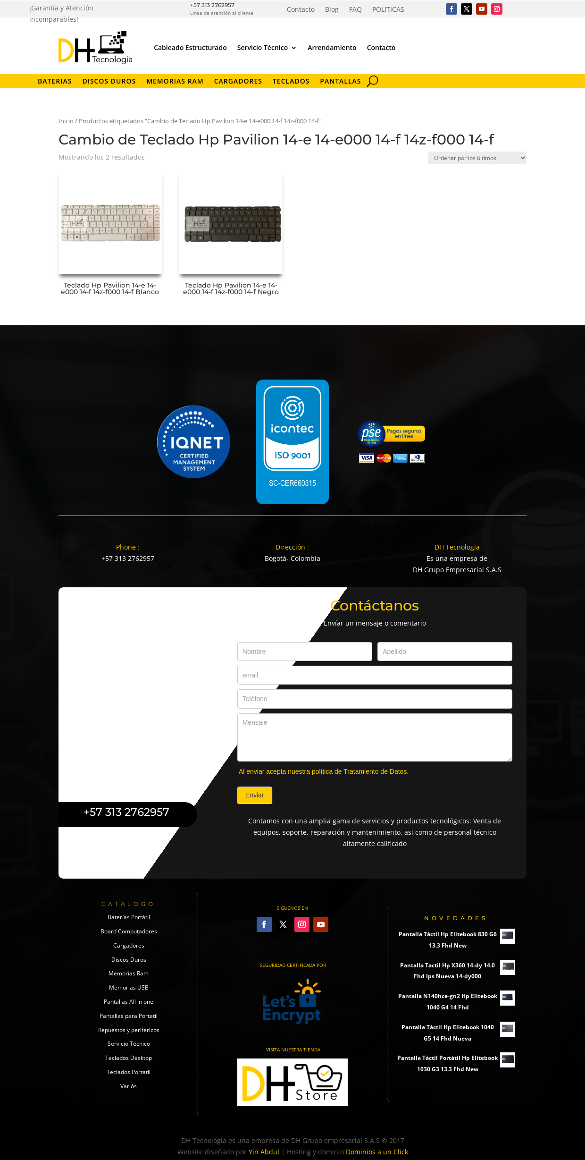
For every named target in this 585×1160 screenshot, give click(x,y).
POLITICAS (388, 10)
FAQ (355, 10)
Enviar (254, 795)
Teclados (291, 81)
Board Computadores (128, 931)
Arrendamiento (332, 47)
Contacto (301, 10)
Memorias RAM (175, 81)
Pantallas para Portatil (129, 1016)
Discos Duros (109, 81)
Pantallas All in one (128, 1002)
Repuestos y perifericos (128, 1030)
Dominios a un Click (377, 1151)
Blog (332, 10)
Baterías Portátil (129, 917)
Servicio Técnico (262, 47)
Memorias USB (129, 987)
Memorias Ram (129, 973)
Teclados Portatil (128, 1072)
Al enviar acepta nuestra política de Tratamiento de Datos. (324, 771)
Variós (128, 1086)
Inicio (66, 121)
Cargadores (238, 81)
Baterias (55, 81)
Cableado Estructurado (190, 47)
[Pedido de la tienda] (477, 158)
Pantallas (340, 81)
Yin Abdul (264, 1151)
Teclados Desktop (128, 1058)
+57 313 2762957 (212, 4)
